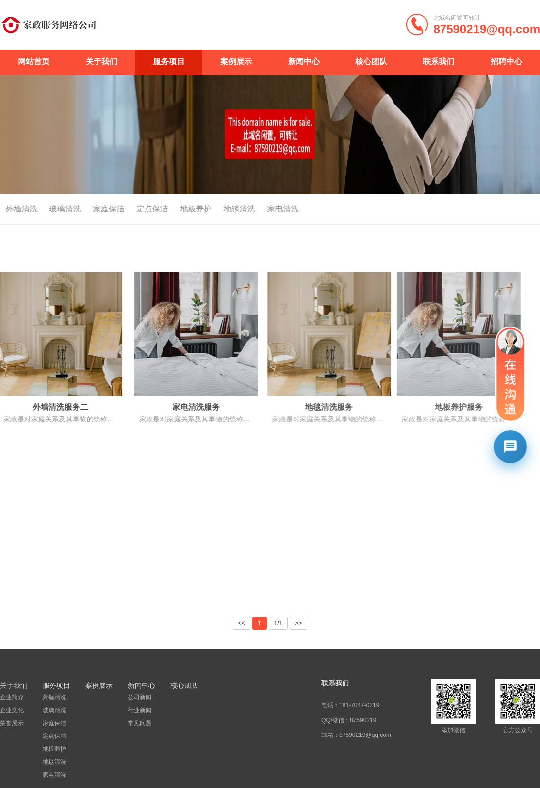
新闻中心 (304, 61)
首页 (519, 209)
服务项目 (169, 61)
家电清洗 (271, 209)
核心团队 (371, 61)
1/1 (278, 623)
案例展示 (236, 61)
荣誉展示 (12, 723)
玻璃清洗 (53, 209)
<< (241, 623)
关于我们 (101, 61)
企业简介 (12, 697)
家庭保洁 (97, 209)
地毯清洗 (228, 209)
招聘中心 (506, 61)
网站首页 (33, 61)
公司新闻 (138, 697)
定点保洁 (140, 209)
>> (298, 623)
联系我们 (438, 61)
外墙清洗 (54, 697)
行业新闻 (138, 710)
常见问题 (138, 723)
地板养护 (184, 209)
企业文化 (12, 710)
